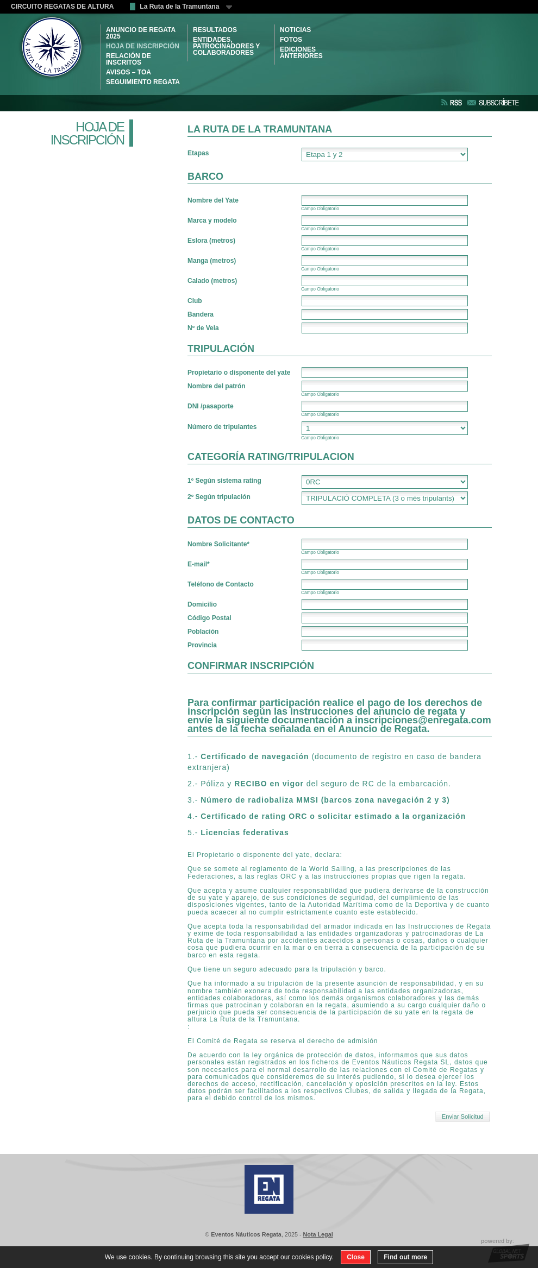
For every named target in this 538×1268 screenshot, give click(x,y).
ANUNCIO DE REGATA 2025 (141, 33)
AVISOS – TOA (128, 72)
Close (356, 1257)
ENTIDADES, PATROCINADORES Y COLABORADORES (226, 46)
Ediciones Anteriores (301, 53)
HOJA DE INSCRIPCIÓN (142, 46)
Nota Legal (318, 1234)
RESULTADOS (215, 30)
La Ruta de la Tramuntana (186, 6)
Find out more (405, 1257)
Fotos (291, 39)
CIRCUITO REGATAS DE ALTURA (62, 6)
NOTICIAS (295, 30)
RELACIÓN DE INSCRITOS (128, 59)
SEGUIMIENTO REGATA (143, 82)
